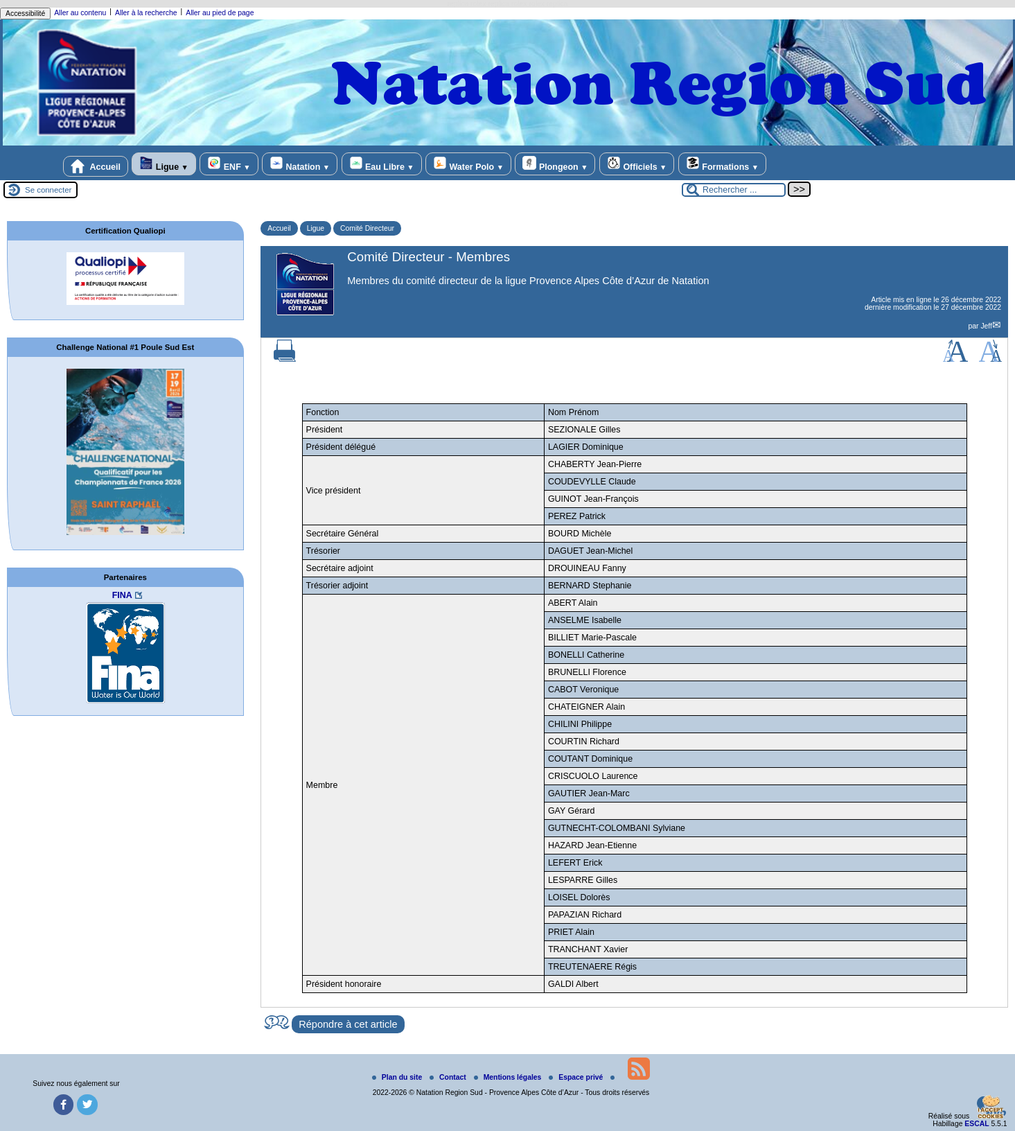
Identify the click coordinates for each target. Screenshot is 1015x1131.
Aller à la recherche (146, 13)
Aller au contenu (80, 13)
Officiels (637, 164)
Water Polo (468, 164)
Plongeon (555, 164)
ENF (228, 164)
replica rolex (467, 4)
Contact (449, 1077)
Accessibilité (25, 13)
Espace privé (577, 1077)
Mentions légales (509, 1077)
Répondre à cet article (348, 1024)
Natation (300, 164)
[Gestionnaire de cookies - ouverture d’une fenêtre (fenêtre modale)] (991, 1108)
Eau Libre (381, 164)
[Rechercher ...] (734, 190)
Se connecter (48, 190)
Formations (722, 164)
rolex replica (548, 4)
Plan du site (398, 1077)
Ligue (163, 164)
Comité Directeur (367, 228)
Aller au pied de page (220, 13)
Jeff (986, 326)
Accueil (96, 166)
